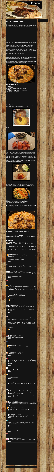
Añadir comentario (9, 443)
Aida (9, 433)
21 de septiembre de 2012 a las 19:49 (17, 345)
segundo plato (8, 237)
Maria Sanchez (10, 305)
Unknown (9, 345)
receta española (30, 236)
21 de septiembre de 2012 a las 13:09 (17, 271)
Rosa (9, 414)
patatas (24, 236)
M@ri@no (9, 335)
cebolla (11, 236)
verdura (12, 237)
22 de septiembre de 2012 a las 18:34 (17, 407)
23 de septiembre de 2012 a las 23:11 (19, 429)
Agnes (9, 389)
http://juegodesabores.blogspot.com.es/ (14, 281)
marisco (21, 236)
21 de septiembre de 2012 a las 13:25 (20, 285)
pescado (27, 236)
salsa (35, 236)
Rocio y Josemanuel (11, 285)
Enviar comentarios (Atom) (24, 469)
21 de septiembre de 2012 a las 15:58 (19, 305)
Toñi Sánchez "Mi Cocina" (12, 242)
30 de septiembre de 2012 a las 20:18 (19, 438)
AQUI (23, 53)
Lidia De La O (10, 254)
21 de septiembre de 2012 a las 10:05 (19, 254)
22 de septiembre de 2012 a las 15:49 (16, 389)
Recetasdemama (10, 429)
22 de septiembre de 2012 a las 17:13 (16, 401)
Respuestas (11, 298)
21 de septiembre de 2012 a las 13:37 (17, 294)
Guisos (18, 236)
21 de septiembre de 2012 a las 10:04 (22, 242)
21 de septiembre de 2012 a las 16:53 (17, 335)
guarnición (14, 236)
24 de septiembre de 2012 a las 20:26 (16, 433)
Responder (9, 261)
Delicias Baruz (10, 438)
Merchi (9, 271)
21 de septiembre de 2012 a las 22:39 (17, 352)
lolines (9, 352)
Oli (8, 401)
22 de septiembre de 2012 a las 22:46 (16, 414)
